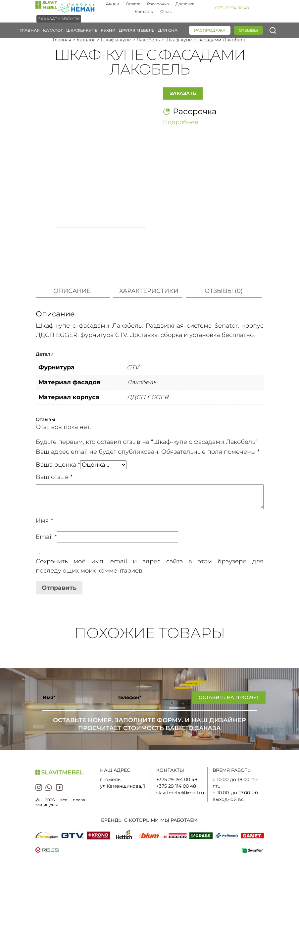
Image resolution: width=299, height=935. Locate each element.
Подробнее (180, 122)
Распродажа (209, 30)
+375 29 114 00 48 (176, 786)
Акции (112, 3)
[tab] (72, 291)
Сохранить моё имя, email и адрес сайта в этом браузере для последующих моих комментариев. (150, 566)
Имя (44, 520)
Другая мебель (137, 30)
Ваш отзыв (54, 477)
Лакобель (148, 40)
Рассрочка (158, 3)
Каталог (53, 30)
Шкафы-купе (81, 30)
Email (46, 536)
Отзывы (248, 30)
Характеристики (148, 291)
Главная (30, 30)
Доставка (184, 3)
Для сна (167, 30)
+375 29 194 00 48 (231, 7)
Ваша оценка (58, 464)
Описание (72, 291)
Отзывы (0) (224, 291)
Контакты (144, 11)
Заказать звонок (58, 18)
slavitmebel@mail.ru (180, 793)
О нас (166, 11)
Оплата (133, 3)
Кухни (108, 30)
